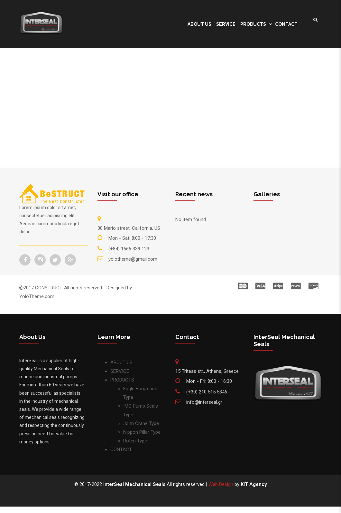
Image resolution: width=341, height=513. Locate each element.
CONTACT (286, 24)
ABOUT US (199, 24)
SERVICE (225, 24)
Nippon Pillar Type (142, 432)
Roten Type (135, 441)
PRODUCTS (253, 24)
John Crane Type (141, 423)
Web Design (220, 484)
